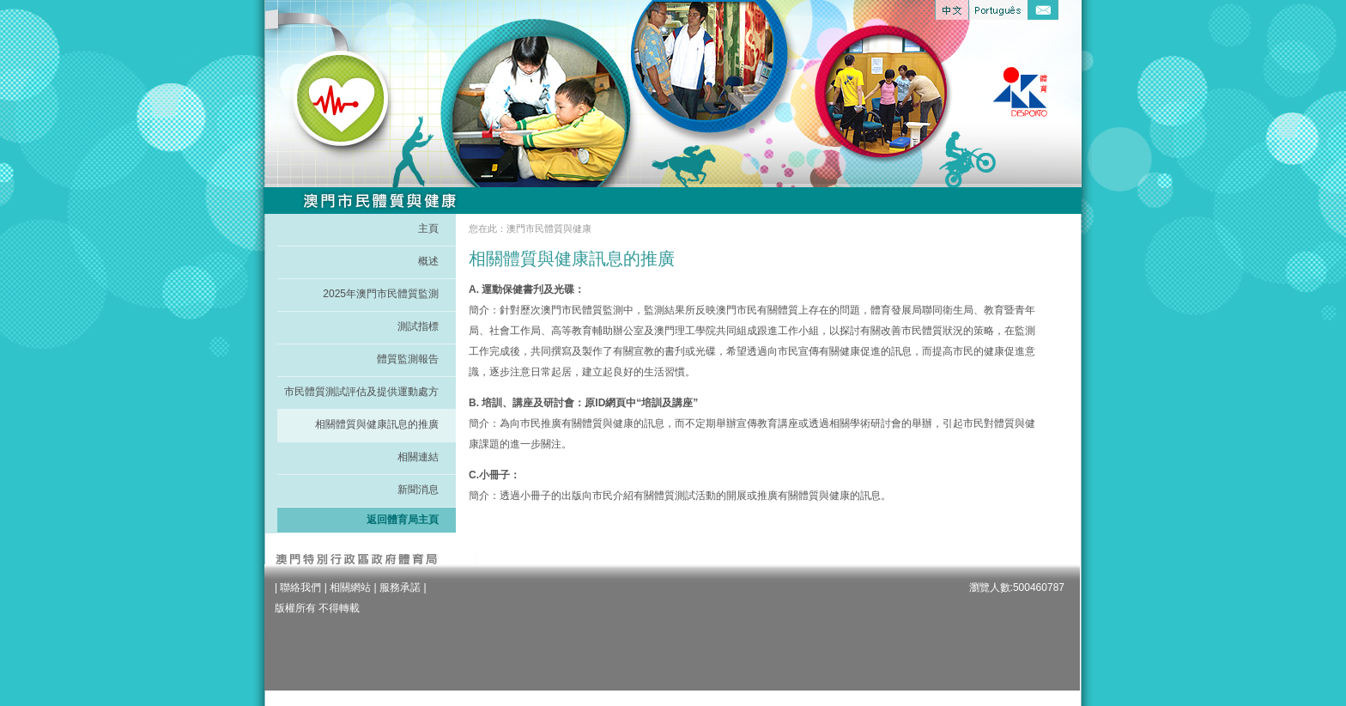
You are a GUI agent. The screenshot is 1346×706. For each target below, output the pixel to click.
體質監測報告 (408, 359)
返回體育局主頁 (403, 520)
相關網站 (350, 587)
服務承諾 (400, 587)
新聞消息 (418, 490)
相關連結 (418, 457)
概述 (428, 261)
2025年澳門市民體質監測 (381, 294)
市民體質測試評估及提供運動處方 (361, 392)
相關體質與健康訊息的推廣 (377, 424)
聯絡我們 (300, 587)
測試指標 (418, 326)
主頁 (428, 228)
